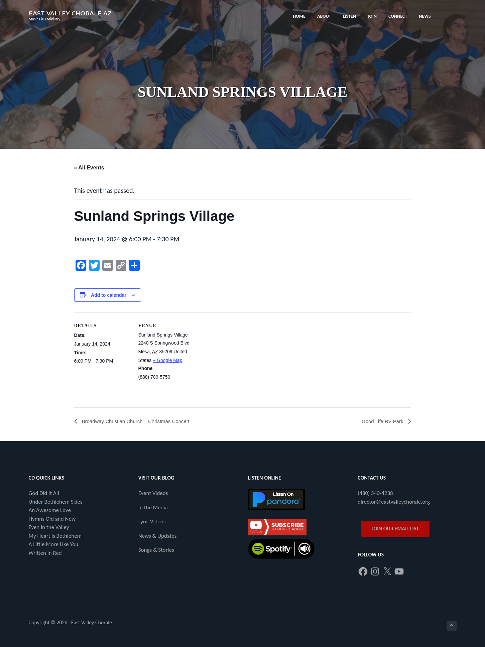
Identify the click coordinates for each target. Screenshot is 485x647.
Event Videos (153, 493)
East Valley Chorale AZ (70, 13)
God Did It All (44, 493)
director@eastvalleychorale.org (394, 502)
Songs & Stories (156, 550)
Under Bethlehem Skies (56, 502)
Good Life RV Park (382, 421)
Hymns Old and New (52, 519)
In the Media (153, 507)
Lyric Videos (152, 521)
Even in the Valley (49, 527)
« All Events (89, 167)
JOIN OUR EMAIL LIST (395, 529)
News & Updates (157, 536)
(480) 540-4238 (375, 493)
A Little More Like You (54, 544)
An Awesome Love (50, 510)
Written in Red (45, 553)
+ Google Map (167, 360)
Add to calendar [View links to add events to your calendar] (108, 295)
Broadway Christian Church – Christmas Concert (139, 421)
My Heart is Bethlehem (55, 536)
